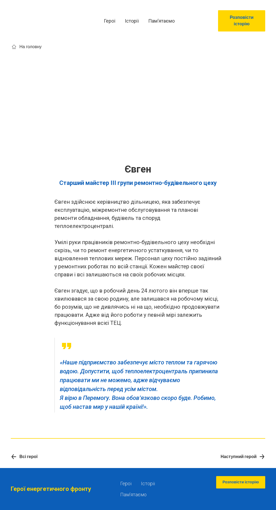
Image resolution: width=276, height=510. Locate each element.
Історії (132, 21)
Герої (109, 21)
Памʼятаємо (161, 21)
